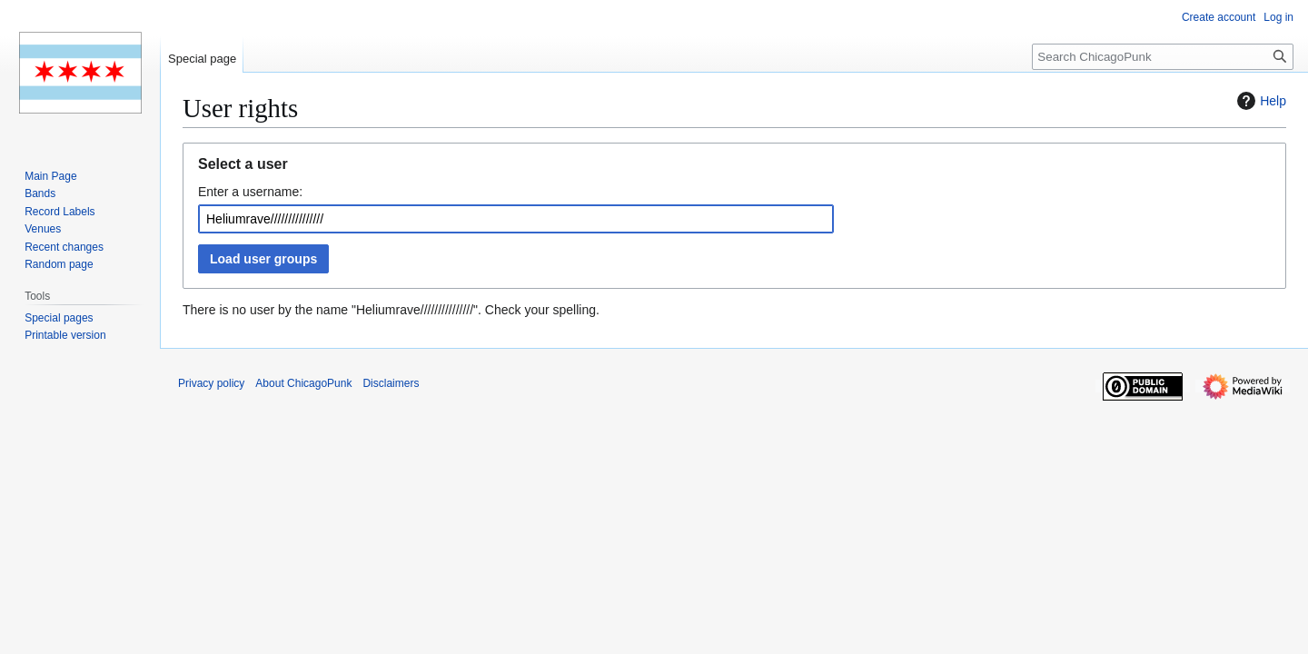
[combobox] (516, 218)
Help (1259, 101)
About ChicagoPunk (303, 383)
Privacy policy (211, 383)
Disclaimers (390, 383)
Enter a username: (250, 191)
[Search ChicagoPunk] (1162, 57)
